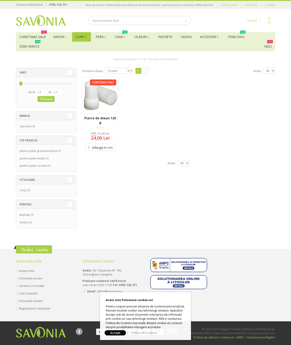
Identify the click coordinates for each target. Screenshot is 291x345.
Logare (270, 5)
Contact (252, 21)
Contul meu (229, 5)
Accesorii (208, 37)
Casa (121, 35)
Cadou (186, 37)
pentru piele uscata (33, 166)
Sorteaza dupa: (92, 70)
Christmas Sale (33, 35)
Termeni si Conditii (31, 286)
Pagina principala (125, 59)
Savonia (25, 126)
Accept (115, 333)
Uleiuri (141, 37)
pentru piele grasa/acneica (38, 151)
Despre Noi (26, 271)
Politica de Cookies (144, 333)
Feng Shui (237, 35)
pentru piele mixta (32, 158)
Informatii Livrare (30, 278)
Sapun (58, 37)
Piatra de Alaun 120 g (100, 120)
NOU (268, 45)
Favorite (251, 5)
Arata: (257, 70)
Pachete (165, 37)
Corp (79, 37)
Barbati (25, 215)
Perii (99, 37)
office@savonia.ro (109, 291)
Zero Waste (29, 45)
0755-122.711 (58, 5)
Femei (24, 222)
